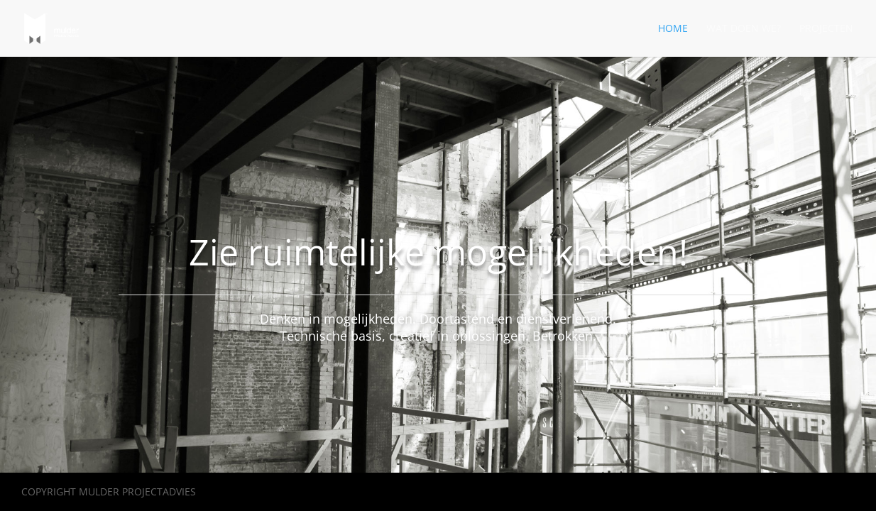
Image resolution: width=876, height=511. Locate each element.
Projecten (826, 29)
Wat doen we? (743, 29)
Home (673, 29)
